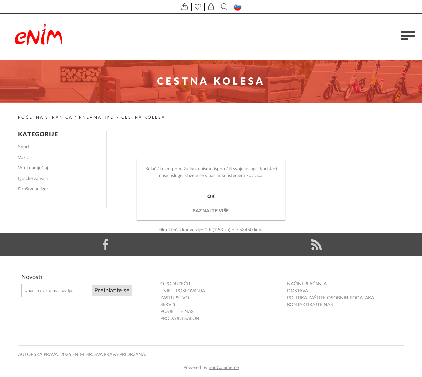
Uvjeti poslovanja (182, 291)
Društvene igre (33, 189)
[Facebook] (105, 244)
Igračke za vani (33, 178)
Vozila (24, 157)
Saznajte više (211, 211)
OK (211, 196)
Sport (23, 147)
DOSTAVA (297, 291)
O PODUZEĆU (175, 284)
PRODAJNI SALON (179, 318)
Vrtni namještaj (33, 168)
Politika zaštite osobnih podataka (330, 298)
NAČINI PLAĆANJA (307, 284)
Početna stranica (45, 117)
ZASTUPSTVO (174, 298)
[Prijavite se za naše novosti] (55, 290)
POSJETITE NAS (177, 311)
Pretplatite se (112, 291)
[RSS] (316, 244)
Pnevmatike (96, 117)
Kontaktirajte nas (310, 305)
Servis (167, 305)
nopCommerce (224, 367)
